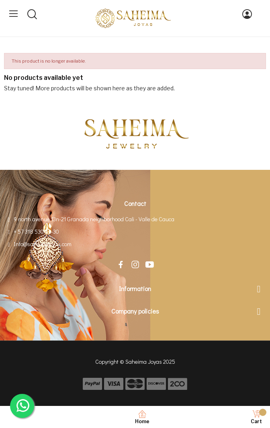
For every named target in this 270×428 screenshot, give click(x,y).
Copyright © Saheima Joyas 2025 (135, 361)
